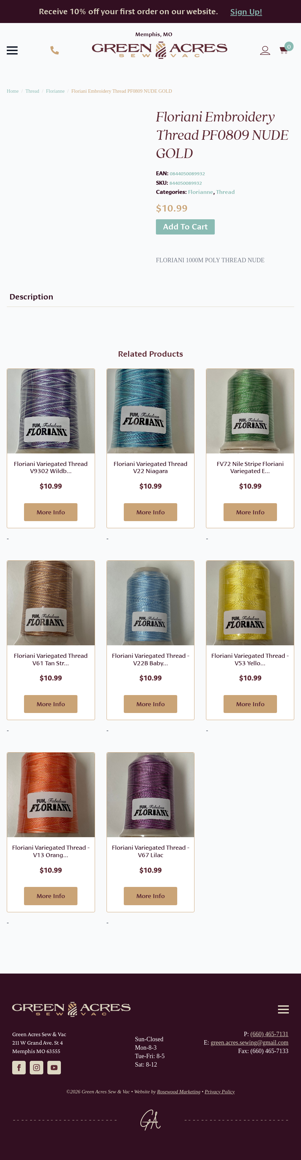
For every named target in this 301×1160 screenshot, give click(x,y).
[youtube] (54, 1067)
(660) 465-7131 (269, 1034)
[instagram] (36, 1067)
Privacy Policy (220, 1091)
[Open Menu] (12, 50)
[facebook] (19, 1067)
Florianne (55, 91)
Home (13, 91)
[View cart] (284, 50)
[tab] (31, 297)
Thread (32, 91)
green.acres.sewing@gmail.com (249, 1042)
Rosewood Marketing (179, 1091)
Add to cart (185, 226)
